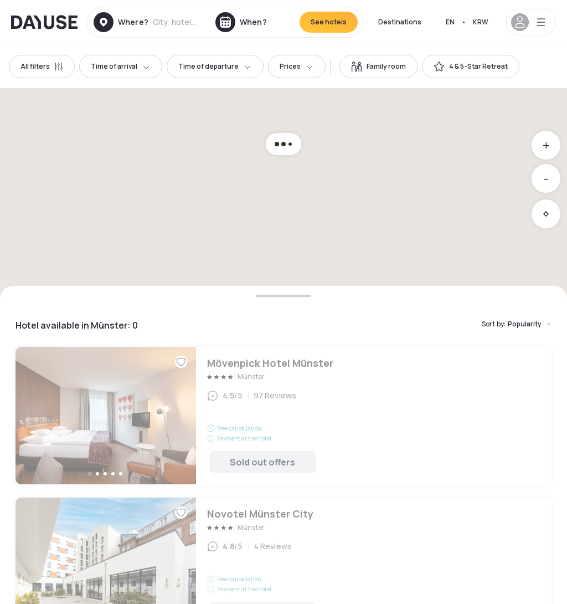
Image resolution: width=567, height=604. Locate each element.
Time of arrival (121, 66)
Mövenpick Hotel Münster (283, 415)
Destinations (399, 22)
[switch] (378, 66)
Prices (297, 66)
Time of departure (215, 66)
